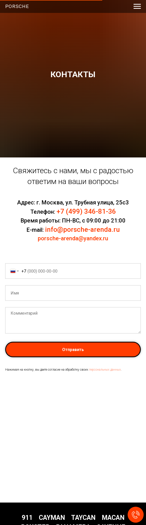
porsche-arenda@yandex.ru (73, 238)
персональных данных (105, 369)
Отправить (73, 349)
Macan (113, 517)
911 (27, 517)
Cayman (52, 517)
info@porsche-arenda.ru (82, 229)
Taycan (83, 517)
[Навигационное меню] (137, 6)
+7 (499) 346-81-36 (86, 211)
